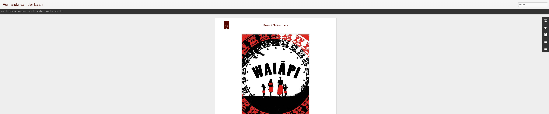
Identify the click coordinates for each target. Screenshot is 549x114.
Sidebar (40, 11)
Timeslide (59, 11)
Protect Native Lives (275, 14)
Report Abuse (324, 112)
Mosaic (31, 11)
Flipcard (12, 11)
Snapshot (49, 11)
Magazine (22, 11)
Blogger (316, 112)
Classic (4, 11)
